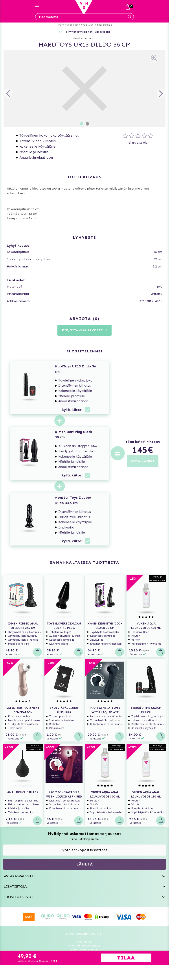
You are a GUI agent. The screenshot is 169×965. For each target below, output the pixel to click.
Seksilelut (72, 25)
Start (61, 25)
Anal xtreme (104, 25)
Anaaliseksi (87, 25)
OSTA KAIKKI (142, 461)
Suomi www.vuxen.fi (84, 949)
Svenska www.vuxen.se (84, 945)
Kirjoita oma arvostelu (84, 330)
